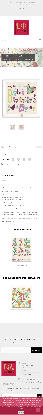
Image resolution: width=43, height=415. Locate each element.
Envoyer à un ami (10, 164)
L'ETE (21, 314)
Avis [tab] (3, 180)
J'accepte (21, 412)
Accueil (5, 59)
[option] (21, 254)
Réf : (2, 154)
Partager (5, 159)
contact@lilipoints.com (11, 5)
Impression (24, 164)
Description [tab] (7, 175)
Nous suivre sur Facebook (33, 382)
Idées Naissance (21, 266)
